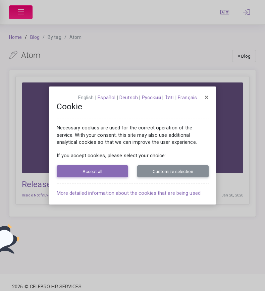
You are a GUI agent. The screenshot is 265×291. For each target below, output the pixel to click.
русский (151, 98)
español (106, 98)
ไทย (169, 98)
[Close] (207, 97)
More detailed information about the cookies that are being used (129, 193)
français (187, 98)
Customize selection (173, 171)
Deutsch (128, 98)
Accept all (92, 171)
